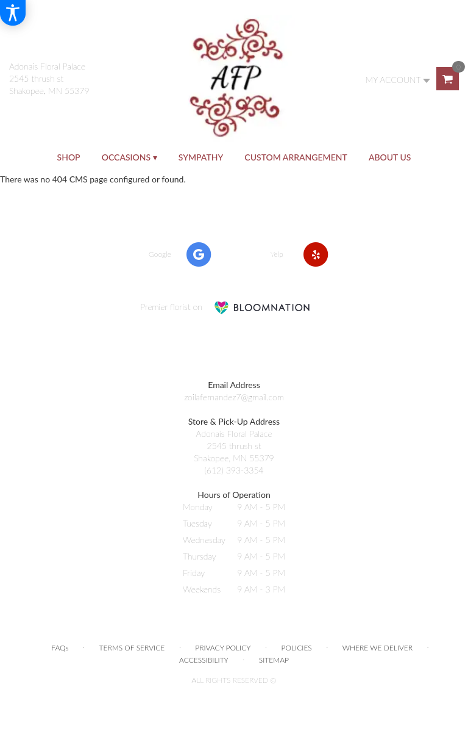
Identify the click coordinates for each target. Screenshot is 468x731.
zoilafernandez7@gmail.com (234, 397)
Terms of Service (132, 647)
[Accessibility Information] (13, 13)
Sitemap (274, 659)
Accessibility (204, 659)
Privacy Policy (222, 647)
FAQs (59, 647)
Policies (297, 647)
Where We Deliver (377, 647)
